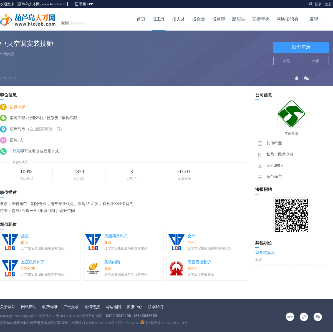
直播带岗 (261, 19)
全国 (73, 23)
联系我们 (155, 307)
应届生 (238, 19)
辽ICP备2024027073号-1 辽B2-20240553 (111, 323)
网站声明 (29, 307)
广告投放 (71, 307)
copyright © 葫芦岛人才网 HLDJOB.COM (51, 316)
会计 (191, 236)
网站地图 (113, 307)
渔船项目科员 (116, 236)
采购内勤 (112, 262)
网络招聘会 (287, 19)
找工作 (158, 19)
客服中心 (134, 307)
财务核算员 (265, 253)
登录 (318, 4)
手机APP (86, 4)
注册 (328, 4)
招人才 (178, 19)
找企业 (198, 19)
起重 (25, 236)
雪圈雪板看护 (199, 262)
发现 (313, 19)
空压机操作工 (32, 262)
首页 (141, 19)
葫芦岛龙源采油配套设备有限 (126, 274)
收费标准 (50, 307)
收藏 (286, 61)
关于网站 (8, 307)
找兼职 (218, 19)
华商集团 (7, 54)
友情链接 (92, 307)
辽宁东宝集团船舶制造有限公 (42, 248)
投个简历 (301, 47)
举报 (315, 61)
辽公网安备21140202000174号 (164, 323)
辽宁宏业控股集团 (201, 274)
